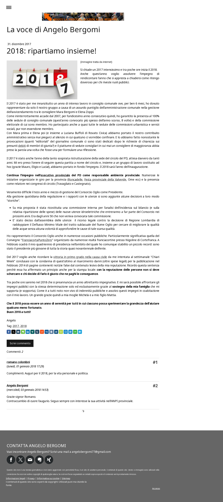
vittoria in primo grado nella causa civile (80, 257)
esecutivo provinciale (55, 175)
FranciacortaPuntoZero (37, 240)
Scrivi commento (20, 343)
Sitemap (66, 478)
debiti (22, 146)
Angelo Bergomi (17, 385)
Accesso (156, 488)
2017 (16, 326)
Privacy (31, 478)
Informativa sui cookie (48, 478)
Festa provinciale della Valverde (105, 179)
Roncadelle (75, 179)
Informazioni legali (15, 478)
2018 (23, 326)
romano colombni (18, 362)
